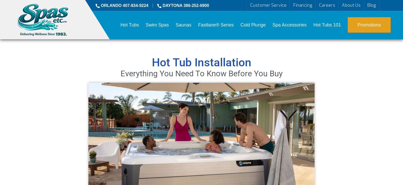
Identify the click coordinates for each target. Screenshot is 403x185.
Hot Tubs (130, 24)
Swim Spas (157, 24)
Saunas (183, 24)
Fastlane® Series (216, 24)
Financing (302, 5)
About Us (351, 5)
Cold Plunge (253, 24)
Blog (371, 5)
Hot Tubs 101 (327, 24)
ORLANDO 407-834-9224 (122, 5)
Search (385, 5)
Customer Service (268, 5)
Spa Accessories (289, 24)
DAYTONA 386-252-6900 (183, 5)
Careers (327, 5)
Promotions (369, 24)
